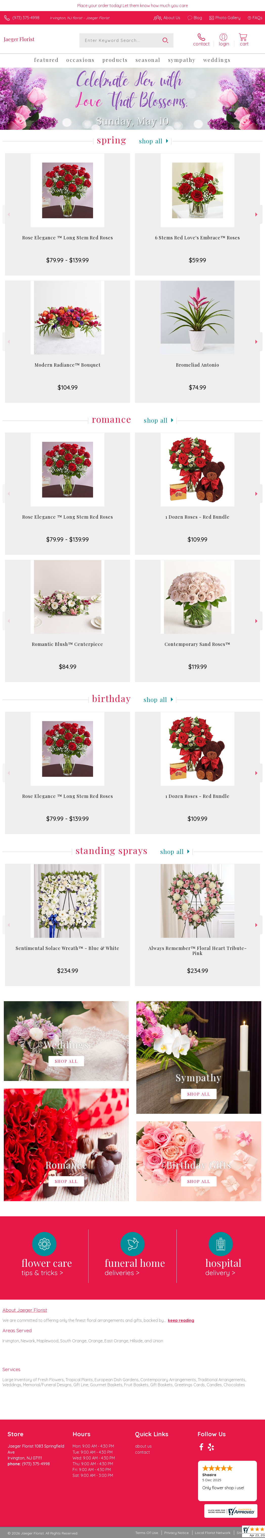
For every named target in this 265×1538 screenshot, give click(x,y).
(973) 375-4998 (25, 17)
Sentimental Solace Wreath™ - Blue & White (67, 948)
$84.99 (67, 666)
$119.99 (197, 666)
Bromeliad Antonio (197, 365)
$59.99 (197, 260)
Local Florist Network (212, 1532)
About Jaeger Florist (25, 1310)
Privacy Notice (176, 1532)
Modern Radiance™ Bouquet (68, 365)
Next (257, 214)
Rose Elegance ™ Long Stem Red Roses (67, 238)
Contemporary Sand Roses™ (197, 644)
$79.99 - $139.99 (67, 260)
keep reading (181, 1320)
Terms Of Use (146, 1532)
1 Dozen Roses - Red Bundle (197, 517)
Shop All (151, 141)
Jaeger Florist (19, 39)
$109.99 (197, 539)
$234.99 (67, 970)
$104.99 (68, 387)
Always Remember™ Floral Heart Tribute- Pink (197, 950)
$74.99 (197, 387)
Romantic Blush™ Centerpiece (67, 644)
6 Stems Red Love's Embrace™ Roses (197, 238)
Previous (8, 214)
